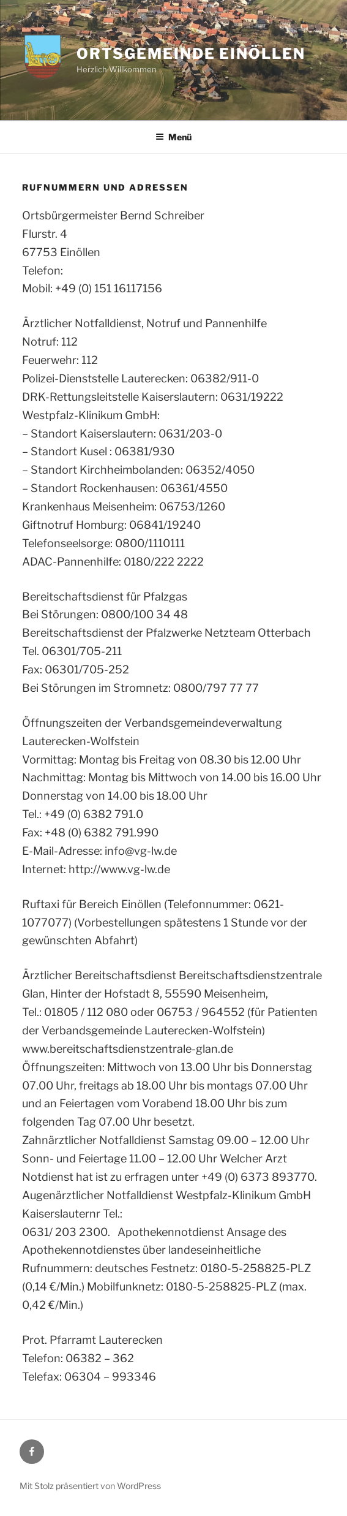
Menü (173, 137)
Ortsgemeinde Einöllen (190, 54)
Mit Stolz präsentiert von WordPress (90, 1485)
